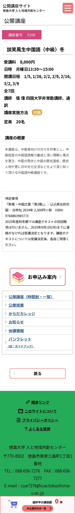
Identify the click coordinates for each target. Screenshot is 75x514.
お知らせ (16, 322)
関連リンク (40, 402)
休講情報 (16, 330)
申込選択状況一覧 (36, 508)
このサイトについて (41, 411)
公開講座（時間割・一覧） (31, 296)
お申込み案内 (42, 276)
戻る (38, 373)
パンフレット (21, 342)
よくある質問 (39, 428)
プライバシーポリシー (40, 420)
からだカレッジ (22, 313)
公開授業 (16, 305)
